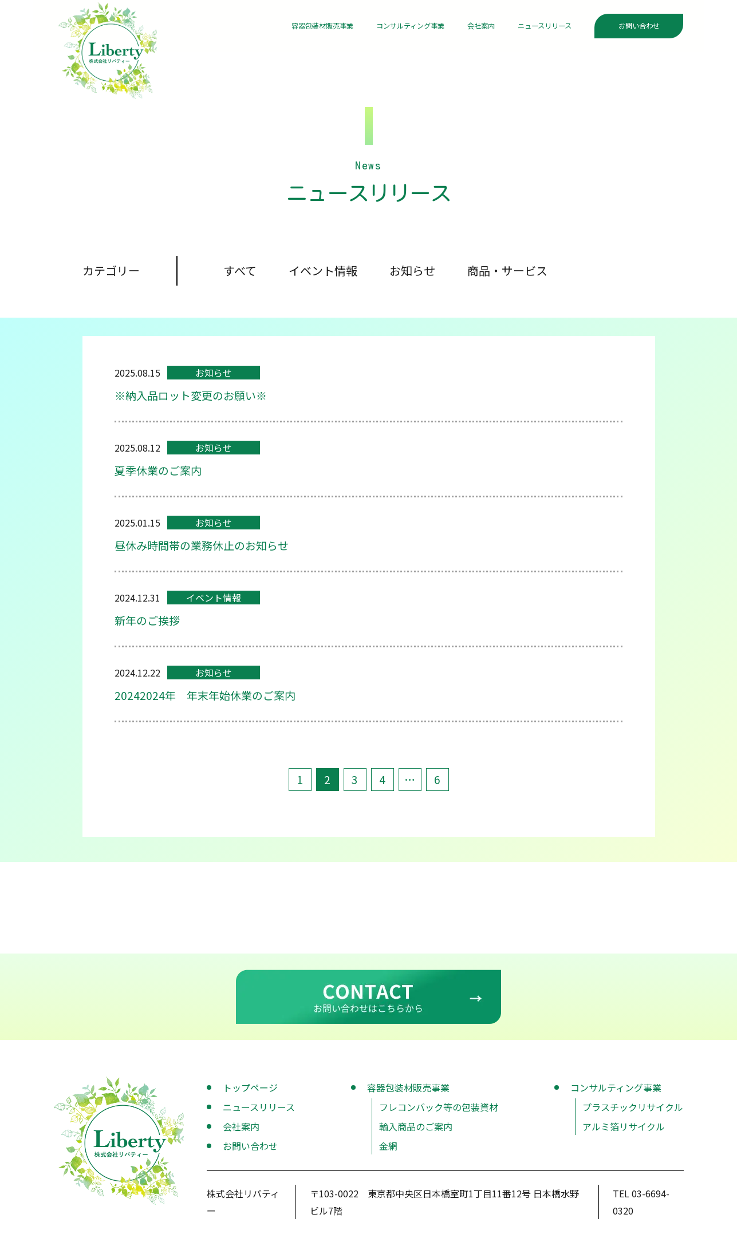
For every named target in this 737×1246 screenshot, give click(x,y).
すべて (240, 275)
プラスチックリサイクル (632, 1111)
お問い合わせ (639, 28)
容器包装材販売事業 (261, 28)
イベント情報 (323, 275)
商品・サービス (507, 275)
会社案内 (458, 28)
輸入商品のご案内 (415, 1130)
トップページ (250, 1091)
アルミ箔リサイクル (623, 1130)
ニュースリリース (535, 28)
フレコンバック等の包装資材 (438, 1111)
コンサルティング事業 (371, 28)
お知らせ (412, 275)
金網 (388, 1150)
